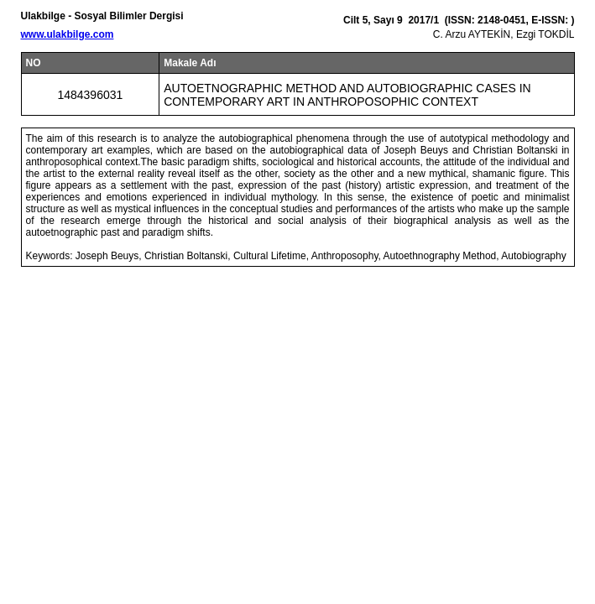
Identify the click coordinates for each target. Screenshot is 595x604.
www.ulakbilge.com (67, 34)
